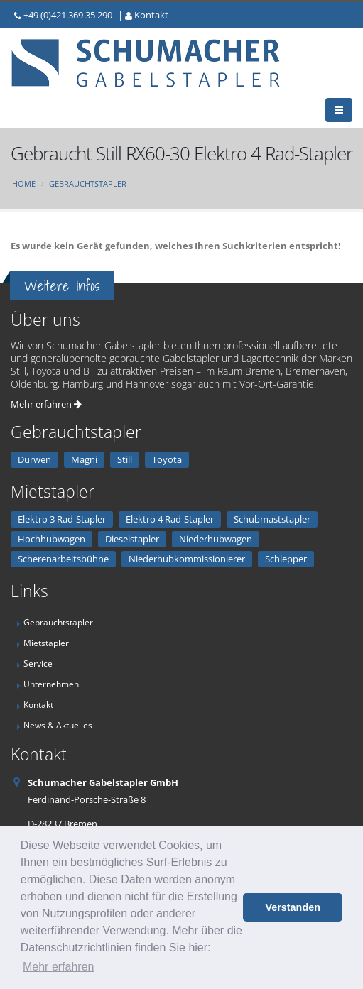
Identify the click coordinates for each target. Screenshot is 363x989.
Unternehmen (51, 683)
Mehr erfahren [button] (58, 967)
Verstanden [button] (292, 907)
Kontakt (151, 15)
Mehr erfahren (46, 404)
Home (24, 183)
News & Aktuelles (57, 725)
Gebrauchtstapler (87, 183)
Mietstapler (46, 642)
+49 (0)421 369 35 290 (67, 15)
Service (38, 663)
